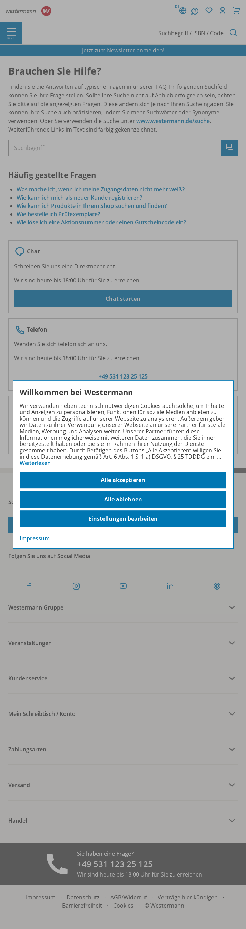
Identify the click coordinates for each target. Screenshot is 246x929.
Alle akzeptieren (123, 480)
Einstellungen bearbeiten (123, 519)
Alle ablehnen (123, 499)
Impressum (35, 538)
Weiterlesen (35, 463)
